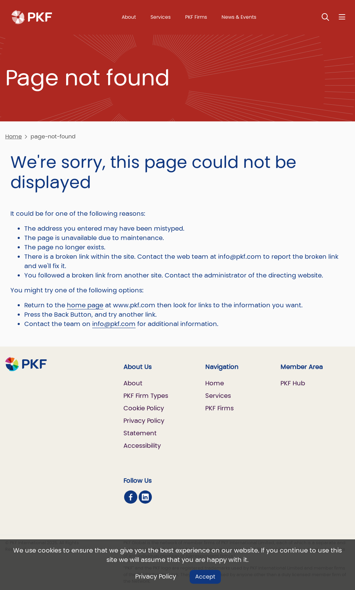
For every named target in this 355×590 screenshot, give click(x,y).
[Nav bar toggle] (342, 17)
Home (13, 136)
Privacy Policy (155, 576)
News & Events (239, 17)
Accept (205, 577)
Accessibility (142, 445)
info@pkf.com (114, 323)
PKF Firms (196, 17)
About (129, 17)
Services (160, 17)
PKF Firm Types (145, 395)
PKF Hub (292, 383)
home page (85, 305)
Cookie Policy (143, 408)
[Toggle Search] (325, 17)
